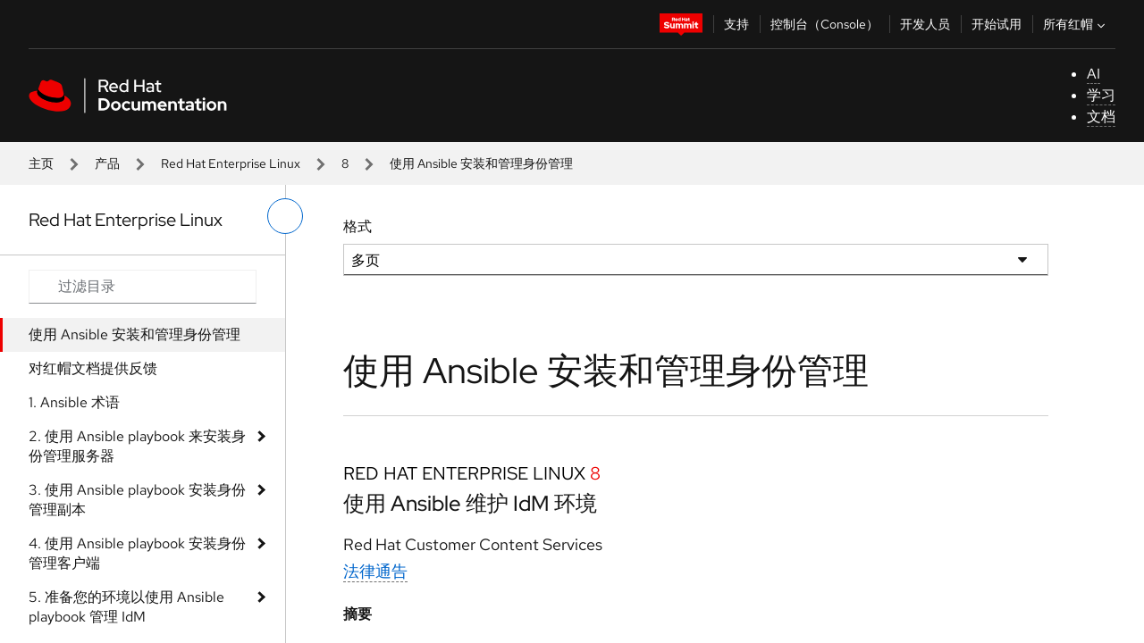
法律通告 (375, 571)
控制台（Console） (824, 24)
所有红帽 (1076, 24)
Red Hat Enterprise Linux (230, 163)
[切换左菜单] (285, 216)
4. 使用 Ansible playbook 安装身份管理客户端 (137, 553)
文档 (1101, 116)
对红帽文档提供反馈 (93, 368)
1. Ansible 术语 (74, 402)
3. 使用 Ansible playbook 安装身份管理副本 (137, 499)
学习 (1101, 95)
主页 (41, 163)
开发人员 (925, 24)
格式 (357, 226)
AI (1093, 73)
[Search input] (143, 287)
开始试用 (997, 24)
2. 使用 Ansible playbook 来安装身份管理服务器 (137, 446)
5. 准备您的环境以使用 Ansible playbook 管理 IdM (126, 607)
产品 (107, 163)
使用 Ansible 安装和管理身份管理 (134, 334)
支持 (736, 24)
